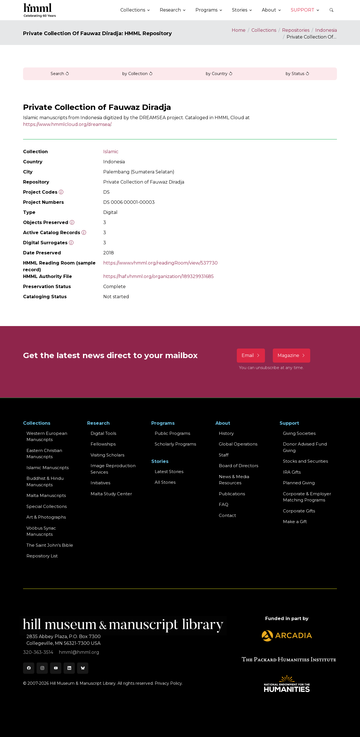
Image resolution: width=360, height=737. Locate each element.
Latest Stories (169, 471)
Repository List (42, 556)
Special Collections (46, 506)
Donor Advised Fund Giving (305, 447)
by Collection (137, 73)
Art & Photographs (46, 517)
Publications (232, 493)
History (226, 433)
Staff (223, 455)
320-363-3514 (38, 652)
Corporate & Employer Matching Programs (307, 497)
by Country (219, 73)
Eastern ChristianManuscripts (44, 454)
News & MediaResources (234, 480)
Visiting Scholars (107, 455)
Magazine (291, 355)
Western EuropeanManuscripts (46, 436)
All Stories (165, 482)
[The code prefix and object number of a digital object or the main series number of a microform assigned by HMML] (61, 192)
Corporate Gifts (299, 511)
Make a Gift (295, 521)
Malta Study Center (111, 493)
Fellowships (103, 444)
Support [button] (302, 10)
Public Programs (172, 433)
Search (60, 73)
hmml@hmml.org (79, 652)
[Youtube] (55, 668)
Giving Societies (299, 433)
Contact (227, 515)
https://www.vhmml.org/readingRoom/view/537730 (160, 263)
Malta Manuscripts (46, 495)
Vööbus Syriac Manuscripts (41, 531)
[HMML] (40, 10)
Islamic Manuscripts (47, 467)
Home (239, 30)
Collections (263, 30)
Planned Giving (299, 482)
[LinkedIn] (69, 668)
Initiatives (100, 482)
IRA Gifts (292, 472)
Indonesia (326, 30)
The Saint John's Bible (49, 545)
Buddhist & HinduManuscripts (45, 481)
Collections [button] (132, 10)
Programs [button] (206, 10)
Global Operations (238, 444)
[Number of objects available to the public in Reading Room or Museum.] (84, 232)
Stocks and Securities (305, 461)
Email (251, 355)
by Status (297, 73)
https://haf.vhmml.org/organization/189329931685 (158, 276)
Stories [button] (239, 10)
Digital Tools (103, 433)
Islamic (110, 151)
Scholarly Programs (175, 444)
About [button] (269, 10)
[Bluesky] (82, 668)
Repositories (295, 30)
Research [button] (170, 10)
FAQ (223, 504)
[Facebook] (28, 668)
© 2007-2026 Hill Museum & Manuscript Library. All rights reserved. (88, 683)
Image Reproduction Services (113, 469)
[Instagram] (42, 668)
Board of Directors (238, 465)
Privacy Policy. (169, 683)
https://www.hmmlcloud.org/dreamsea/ (67, 124)
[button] (331, 10)
